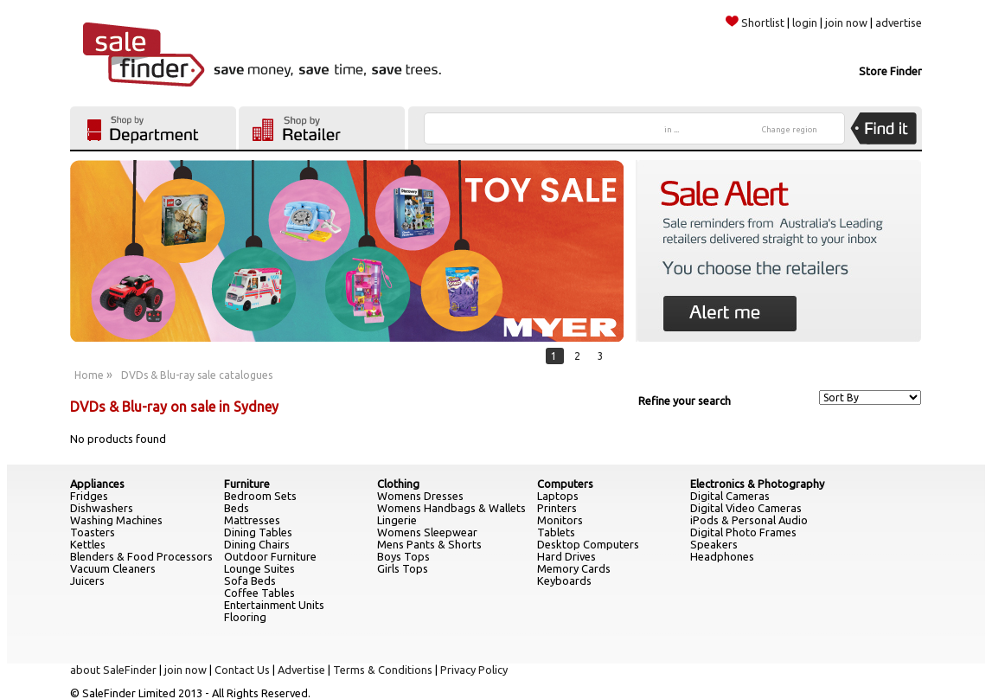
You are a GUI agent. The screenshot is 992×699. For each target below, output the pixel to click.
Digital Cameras (730, 496)
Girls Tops (402, 568)
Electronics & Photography (757, 484)
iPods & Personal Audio (749, 520)
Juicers (87, 580)
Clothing (398, 484)
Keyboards (564, 580)
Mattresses (252, 520)
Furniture (247, 484)
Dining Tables (258, 532)
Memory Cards (574, 568)
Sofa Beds (250, 580)
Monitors (560, 520)
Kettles (88, 544)
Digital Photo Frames (743, 532)
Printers (557, 508)
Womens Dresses (420, 496)
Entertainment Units (274, 605)
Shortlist (755, 22)
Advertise (301, 670)
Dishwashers (101, 508)
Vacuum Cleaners (113, 568)
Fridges (89, 496)
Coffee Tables (259, 593)
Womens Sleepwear (427, 532)
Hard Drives (566, 556)
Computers (565, 484)
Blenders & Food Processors (141, 556)
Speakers (714, 544)
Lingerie (397, 520)
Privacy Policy (474, 670)
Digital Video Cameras (746, 508)
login (804, 22)
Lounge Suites (259, 568)
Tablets (556, 532)
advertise (898, 22)
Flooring (245, 617)
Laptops (558, 496)
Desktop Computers (588, 544)
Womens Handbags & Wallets (451, 508)
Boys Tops (403, 556)
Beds (236, 508)
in (671, 129)
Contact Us (242, 670)
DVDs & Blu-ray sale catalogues (196, 375)
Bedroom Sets (260, 496)
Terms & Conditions (382, 670)
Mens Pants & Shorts (429, 544)
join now (846, 22)
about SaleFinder (113, 670)
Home (89, 375)
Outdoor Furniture (270, 556)
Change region (789, 129)
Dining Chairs (257, 544)
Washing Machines (116, 520)
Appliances (97, 484)
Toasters (92, 532)
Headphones (722, 556)
